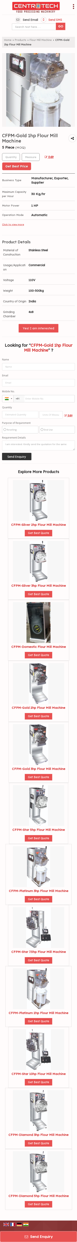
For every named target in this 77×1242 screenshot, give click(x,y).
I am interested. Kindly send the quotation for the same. (38, 445)
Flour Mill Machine (41, 40)
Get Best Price (16, 166)
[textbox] (31, 157)
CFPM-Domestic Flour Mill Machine (38, 647)
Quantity (7, 407)
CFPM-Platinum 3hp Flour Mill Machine (38, 891)
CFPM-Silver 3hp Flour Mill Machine (38, 586)
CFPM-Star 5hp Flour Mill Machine (38, 830)
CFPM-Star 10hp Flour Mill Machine (38, 1074)
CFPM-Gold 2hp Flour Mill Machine (38, 708)
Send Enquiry (39, 1236)
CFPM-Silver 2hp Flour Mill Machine (38, 525)
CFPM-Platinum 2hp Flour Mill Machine (38, 1013)
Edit (49, 157)
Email (5, 375)
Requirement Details (14, 437)
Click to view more (13, 224)
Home (7, 40)
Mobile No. (8, 391)
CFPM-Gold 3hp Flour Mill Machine (38, 769)
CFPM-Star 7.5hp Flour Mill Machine (38, 952)
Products (20, 40)
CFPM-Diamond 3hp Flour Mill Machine (38, 1135)
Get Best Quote (38, 533)
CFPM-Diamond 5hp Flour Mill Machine (38, 1196)
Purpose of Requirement (16, 423)
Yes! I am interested (38, 328)
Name (5, 359)
